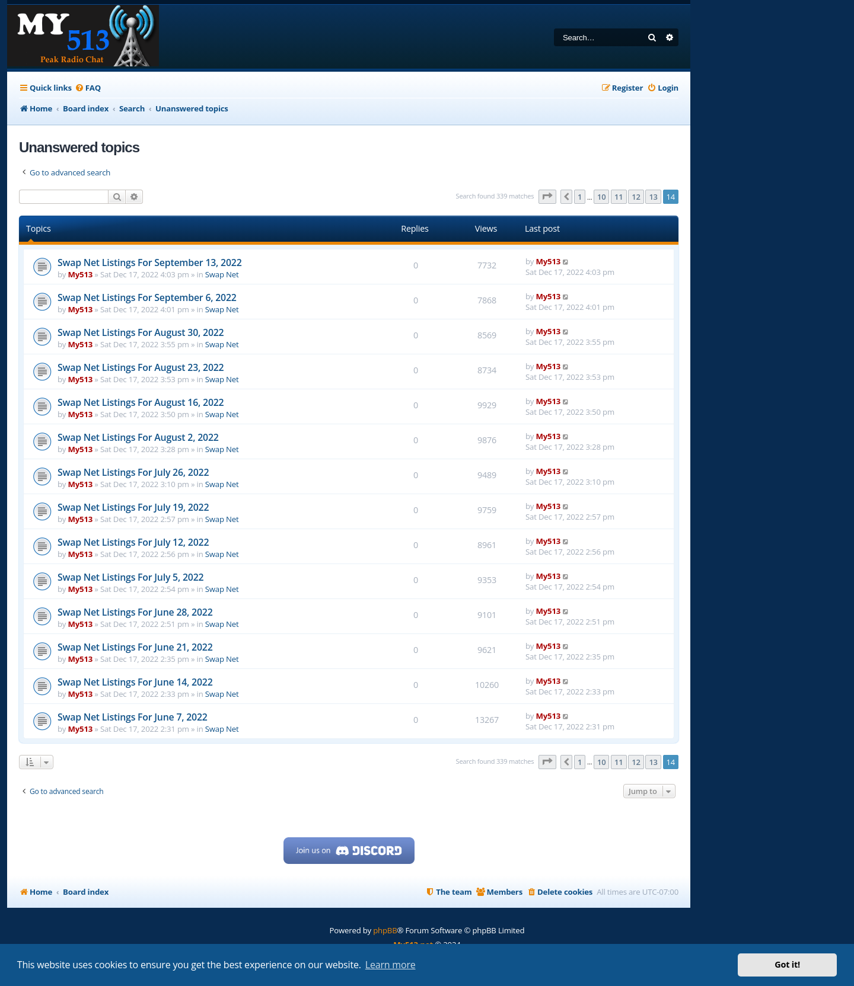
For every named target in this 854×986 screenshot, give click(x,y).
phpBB (385, 930)
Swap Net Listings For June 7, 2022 (133, 717)
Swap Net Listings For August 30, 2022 (141, 332)
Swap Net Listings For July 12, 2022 (133, 542)
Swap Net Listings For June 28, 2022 (135, 612)
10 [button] (601, 196)
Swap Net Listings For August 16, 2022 (141, 402)
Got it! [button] (787, 964)
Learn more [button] (390, 964)
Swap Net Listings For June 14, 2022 (135, 682)
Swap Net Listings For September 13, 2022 (150, 262)
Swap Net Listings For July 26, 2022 (133, 472)
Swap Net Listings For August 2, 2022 (138, 437)
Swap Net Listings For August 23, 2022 (141, 367)
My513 (80, 274)
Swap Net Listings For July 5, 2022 (130, 577)
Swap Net (222, 274)
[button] (547, 197)
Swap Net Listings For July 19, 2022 (133, 507)
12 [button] (636, 196)
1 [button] (580, 196)
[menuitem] (88, 88)
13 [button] (653, 196)
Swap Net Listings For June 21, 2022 (135, 647)
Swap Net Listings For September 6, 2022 (147, 297)
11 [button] (618, 196)
